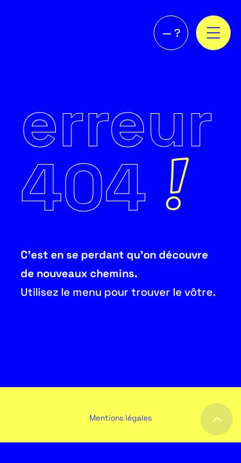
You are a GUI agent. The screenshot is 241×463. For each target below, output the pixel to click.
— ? (171, 33)
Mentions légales (120, 418)
